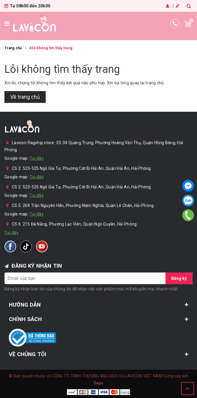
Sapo (98, 383)
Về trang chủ (25, 97)
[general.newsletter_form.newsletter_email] (98, 278)
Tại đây (36, 158)
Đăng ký (177, 6)
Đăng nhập (167, 6)
